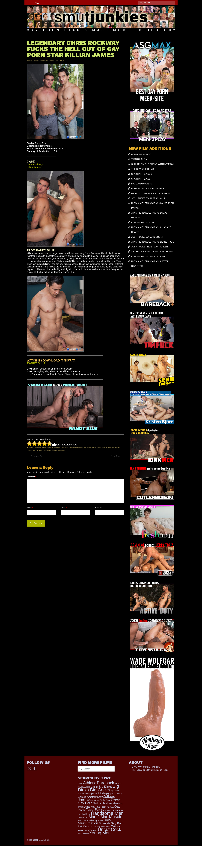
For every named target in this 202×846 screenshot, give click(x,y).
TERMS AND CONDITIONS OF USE (150, 770)
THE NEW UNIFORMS (142, 169)
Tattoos (54, 450)
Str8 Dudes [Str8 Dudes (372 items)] (84, 826)
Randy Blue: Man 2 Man (49, 61)
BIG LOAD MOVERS (141, 183)
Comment (31, 477)
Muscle (104, 447)
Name (30, 508)
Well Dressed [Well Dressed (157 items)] (83, 834)
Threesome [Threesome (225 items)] (83, 830)
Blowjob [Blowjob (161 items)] (81, 794)
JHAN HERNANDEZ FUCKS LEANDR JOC (152, 242)
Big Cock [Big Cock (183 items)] (82, 787)
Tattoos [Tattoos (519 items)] (115, 826)
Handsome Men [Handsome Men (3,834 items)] (107, 813)
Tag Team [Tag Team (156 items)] (101, 827)
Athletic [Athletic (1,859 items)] (89, 783)
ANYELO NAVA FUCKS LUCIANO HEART (152, 251)
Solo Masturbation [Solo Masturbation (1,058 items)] (94, 821)
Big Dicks (50, 447)
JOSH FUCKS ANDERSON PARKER (149, 246)
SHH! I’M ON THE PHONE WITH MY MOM (152, 164)
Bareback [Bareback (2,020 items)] (105, 783)
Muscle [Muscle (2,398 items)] (115, 816)
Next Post (116, 456)
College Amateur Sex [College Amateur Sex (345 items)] (89, 796)
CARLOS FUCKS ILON (142, 222)
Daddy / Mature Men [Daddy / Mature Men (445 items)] (105, 803)
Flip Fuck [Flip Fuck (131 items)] (110, 807)
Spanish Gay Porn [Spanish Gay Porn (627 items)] (111, 823)
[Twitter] (29, 768)
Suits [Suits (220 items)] (93, 827)
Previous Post (37, 456)
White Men (61, 450)
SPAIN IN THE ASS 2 (141, 174)
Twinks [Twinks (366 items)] (93, 830)
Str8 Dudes (47, 450)
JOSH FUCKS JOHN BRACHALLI (148, 198)
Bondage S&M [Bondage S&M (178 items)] (91, 794)
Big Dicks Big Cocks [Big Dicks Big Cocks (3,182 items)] (98, 788)
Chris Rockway (74, 447)
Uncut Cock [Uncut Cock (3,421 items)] (109, 829)
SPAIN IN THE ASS (141, 179)
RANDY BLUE (36, 363)
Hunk (89, 447)
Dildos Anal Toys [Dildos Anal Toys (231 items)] (92, 807)
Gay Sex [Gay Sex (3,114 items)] (93, 809)
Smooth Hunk (37, 450)
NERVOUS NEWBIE (141, 154)
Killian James (96, 447)
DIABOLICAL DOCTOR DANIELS (147, 188)
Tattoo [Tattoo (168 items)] (107, 827)
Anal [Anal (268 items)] (80, 783)
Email (64, 508)
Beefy (44, 447)
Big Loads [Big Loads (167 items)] (115, 791)
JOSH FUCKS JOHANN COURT (147, 237)
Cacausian (64, 447)
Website (98, 508)
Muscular (111, 447)
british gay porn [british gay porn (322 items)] (106, 793)
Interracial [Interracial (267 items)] (83, 817)
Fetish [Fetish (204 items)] (103, 807)
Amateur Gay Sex (34, 447)
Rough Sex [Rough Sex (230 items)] (97, 820)
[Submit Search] (140, 3)
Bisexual (57, 447)
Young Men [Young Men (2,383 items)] (99, 833)
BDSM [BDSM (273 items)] (118, 783)
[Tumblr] (34, 768)
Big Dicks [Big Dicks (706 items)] (105, 786)
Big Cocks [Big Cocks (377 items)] (92, 786)
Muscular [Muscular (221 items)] (82, 820)
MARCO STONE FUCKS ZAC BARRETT (151, 193)
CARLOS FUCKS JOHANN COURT (149, 256)
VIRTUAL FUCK (139, 159)
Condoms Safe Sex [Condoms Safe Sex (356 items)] (99, 800)
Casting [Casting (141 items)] (119, 794)
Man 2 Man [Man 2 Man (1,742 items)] (98, 816)
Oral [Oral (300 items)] (89, 820)
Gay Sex (83, 447)
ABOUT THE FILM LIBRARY (146, 767)
